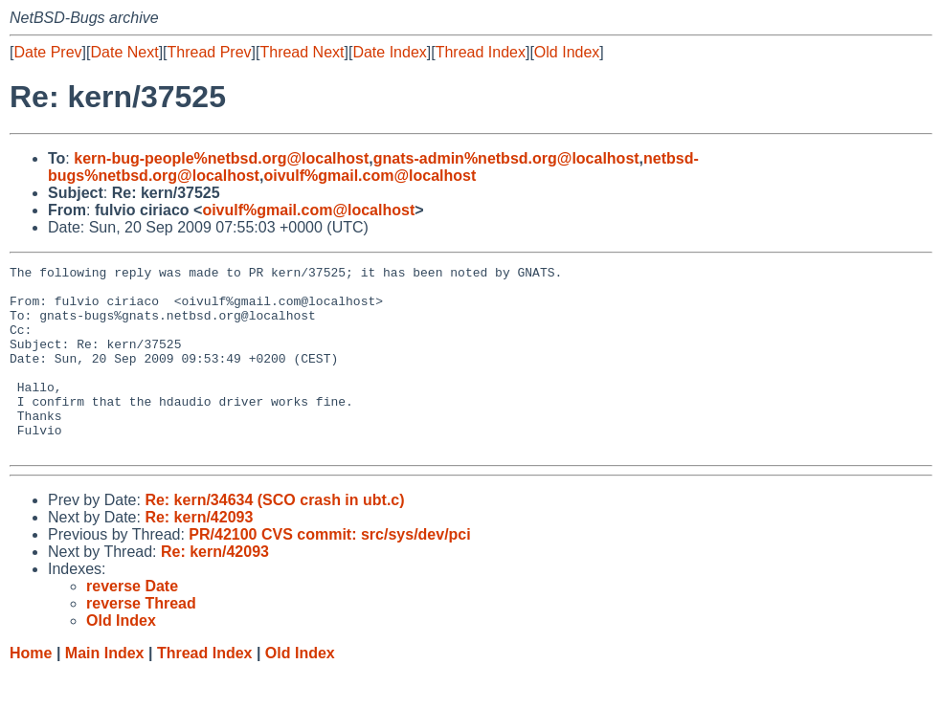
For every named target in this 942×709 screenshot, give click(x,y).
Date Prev (47, 52)
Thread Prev (210, 52)
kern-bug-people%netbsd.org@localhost (221, 158)
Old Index (566, 52)
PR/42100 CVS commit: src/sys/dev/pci (329, 572)
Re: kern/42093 (199, 554)
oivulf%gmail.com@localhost (369, 175)
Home (31, 690)
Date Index (389, 52)
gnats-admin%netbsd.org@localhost (506, 158)
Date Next (124, 52)
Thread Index (481, 52)
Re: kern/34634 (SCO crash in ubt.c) (274, 537)
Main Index (105, 690)
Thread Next (301, 52)
